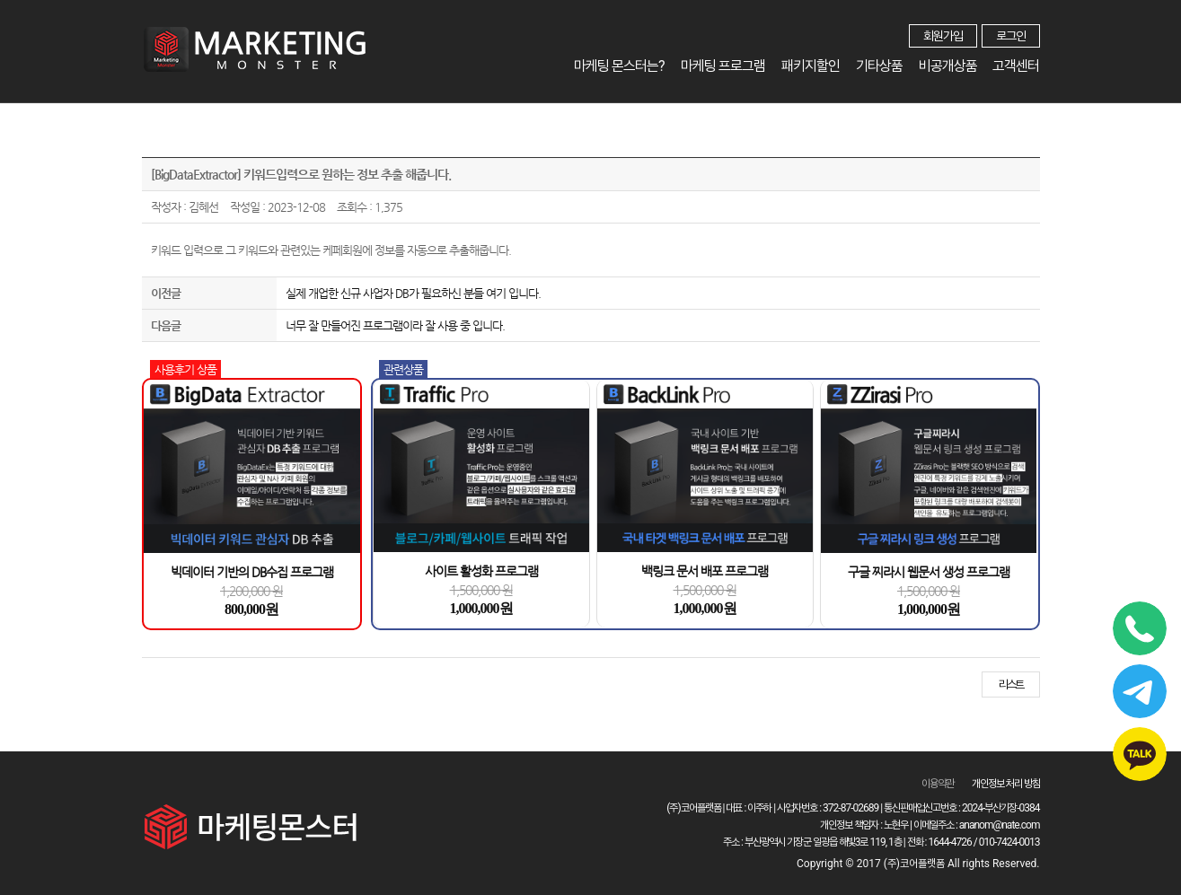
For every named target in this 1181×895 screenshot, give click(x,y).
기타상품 (879, 66)
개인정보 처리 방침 (1006, 783)
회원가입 (943, 36)
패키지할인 (810, 66)
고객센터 (1016, 66)
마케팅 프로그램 (723, 66)
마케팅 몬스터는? (619, 66)
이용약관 (937, 783)
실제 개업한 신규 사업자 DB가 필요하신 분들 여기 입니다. (413, 293)
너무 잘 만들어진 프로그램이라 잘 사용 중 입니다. (395, 325)
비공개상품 (948, 66)
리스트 (1011, 684)
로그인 (1011, 36)
